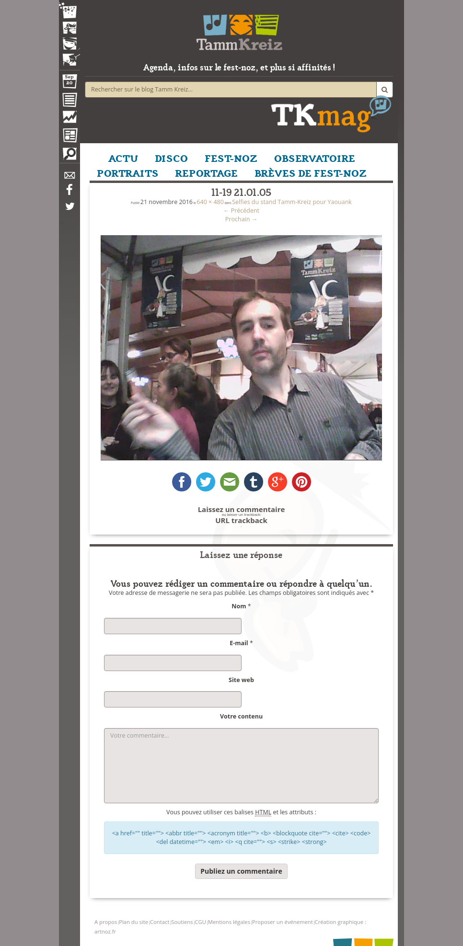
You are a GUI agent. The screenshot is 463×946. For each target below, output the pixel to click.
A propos (105, 921)
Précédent (241, 210)
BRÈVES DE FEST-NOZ (311, 172)
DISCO (171, 157)
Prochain (241, 219)
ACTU (123, 157)
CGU (200, 921)
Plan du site (133, 921)
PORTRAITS (128, 172)
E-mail (239, 643)
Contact (159, 921)
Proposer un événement (282, 921)
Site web (241, 680)
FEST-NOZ (231, 157)
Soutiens (182, 921)
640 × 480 (210, 202)
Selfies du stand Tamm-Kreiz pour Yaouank (292, 202)
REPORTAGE (206, 172)
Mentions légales (229, 921)
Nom (239, 606)
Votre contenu (241, 716)
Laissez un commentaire (241, 509)
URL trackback (241, 520)
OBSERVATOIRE (314, 157)
